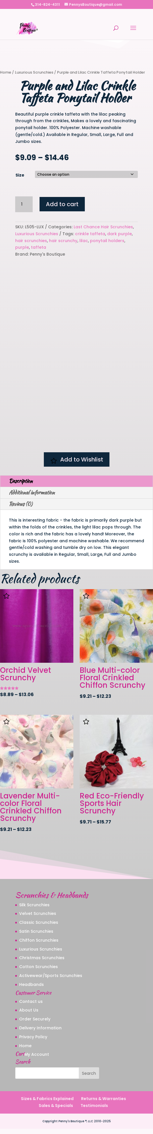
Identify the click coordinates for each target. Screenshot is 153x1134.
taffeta (38, 247)
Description (21, 486)
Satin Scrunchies (36, 936)
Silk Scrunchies (34, 910)
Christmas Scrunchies (41, 963)
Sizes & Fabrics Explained (47, 1103)
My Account (36, 1059)
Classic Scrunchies (38, 927)
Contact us (31, 1006)
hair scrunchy (63, 241)
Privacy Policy (33, 1042)
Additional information (32, 497)
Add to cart (62, 204)
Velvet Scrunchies (37, 919)
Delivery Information (40, 1033)
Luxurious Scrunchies (34, 72)
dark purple (119, 234)
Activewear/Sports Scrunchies (50, 980)
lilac (83, 241)
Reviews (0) (20, 509)
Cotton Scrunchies (38, 972)
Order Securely (34, 1024)
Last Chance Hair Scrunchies (103, 227)
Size (19, 175)
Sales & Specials (56, 1110)
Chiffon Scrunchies (38, 945)
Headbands (31, 989)
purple (22, 247)
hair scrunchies (31, 241)
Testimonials (94, 1110)
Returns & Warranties (103, 1103)
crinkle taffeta (90, 234)
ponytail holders (107, 241)
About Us (28, 1015)
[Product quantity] (23, 204)
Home (5, 72)
